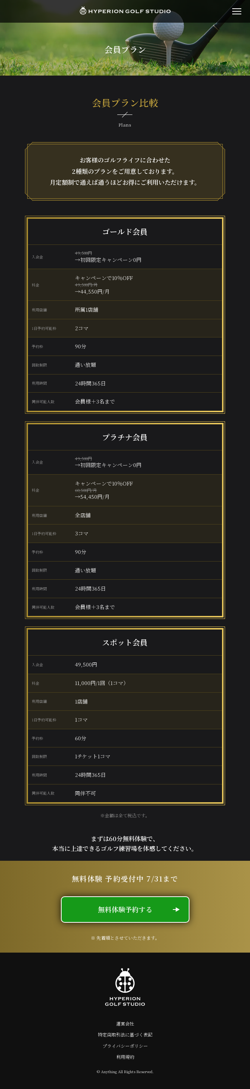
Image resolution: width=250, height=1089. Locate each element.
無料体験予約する (139, 909)
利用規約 (125, 1057)
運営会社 (125, 1023)
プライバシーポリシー (125, 1046)
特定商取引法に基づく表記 (125, 1035)
